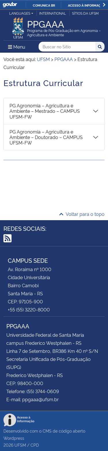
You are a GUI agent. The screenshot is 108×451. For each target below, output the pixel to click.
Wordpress (13, 438)
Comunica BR (44, 5)
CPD (35, 445)
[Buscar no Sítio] (67, 47)
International (52, 13)
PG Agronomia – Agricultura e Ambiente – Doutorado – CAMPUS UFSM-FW (46, 137)
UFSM (20, 445)
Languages (19, 13)
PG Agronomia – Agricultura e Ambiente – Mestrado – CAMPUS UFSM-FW (45, 110)
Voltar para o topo (82, 214)
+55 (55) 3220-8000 (29, 309)
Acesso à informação (86, 5)
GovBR (10, 4)
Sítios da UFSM (85, 13)
